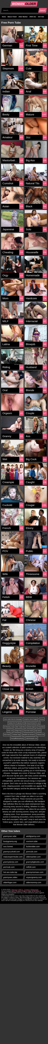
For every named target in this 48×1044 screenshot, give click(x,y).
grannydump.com (10, 862)
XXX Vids (41, 16)
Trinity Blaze (41, 727)
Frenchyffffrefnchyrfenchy (17, 738)
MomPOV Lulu (36, 723)
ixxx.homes (8, 846)
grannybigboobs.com (35, 862)
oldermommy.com (33, 882)
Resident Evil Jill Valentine (15, 723)
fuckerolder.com (33, 846)
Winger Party (18, 730)
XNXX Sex (32, 16)
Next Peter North (28, 730)
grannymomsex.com (35, 872)
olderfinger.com (10, 882)
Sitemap (14, 890)
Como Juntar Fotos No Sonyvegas (13, 719)
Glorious (42, 719)
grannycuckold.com (11, 851)
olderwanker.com (33, 857)
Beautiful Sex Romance (29, 734)
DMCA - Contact (23, 890)
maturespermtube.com (13, 857)
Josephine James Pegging (31, 719)
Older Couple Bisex (20, 727)
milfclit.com (31, 867)
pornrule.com (32, 851)
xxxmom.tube (32, 841)
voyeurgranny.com (34, 877)
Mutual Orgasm (32, 727)
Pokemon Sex (40, 734)
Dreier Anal (10, 730)
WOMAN (24, 4)
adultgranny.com (33, 836)
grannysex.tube (10, 836)
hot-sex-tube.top (10, 872)
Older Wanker (23, 16)
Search (42, 10)
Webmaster (35, 890)
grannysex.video (10, 877)
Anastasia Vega (16, 734)
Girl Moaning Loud (8, 727)
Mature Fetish (12, 16)
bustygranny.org (10, 841)
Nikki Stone (27, 723)
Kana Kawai (7, 734)
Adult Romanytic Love (31, 738)
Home (4, 16)
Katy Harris (38, 730)
